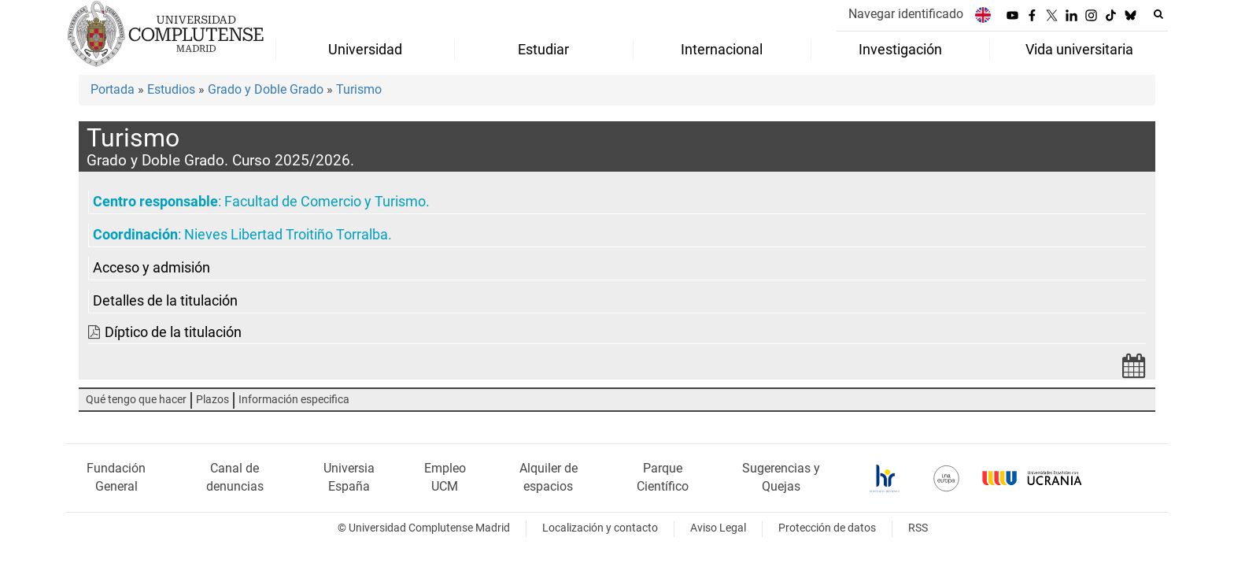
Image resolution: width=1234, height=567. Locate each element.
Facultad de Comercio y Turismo (325, 201)
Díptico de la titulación (173, 332)
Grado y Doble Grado (265, 89)
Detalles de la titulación (165, 301)
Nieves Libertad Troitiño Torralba (286, 235)
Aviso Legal (718, 528)
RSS (918, 528)
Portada (113, 89)
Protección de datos (827, 528)
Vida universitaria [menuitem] (1079, 49)
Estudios (171, 89)
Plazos (212, 399)
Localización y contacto (600, 528)
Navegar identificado (905, 13)
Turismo (359, 89)
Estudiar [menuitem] (543, 49)
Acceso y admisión (151, 268)
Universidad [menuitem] (365, 49)
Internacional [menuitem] (722, 49)
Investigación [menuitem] (900, 49)
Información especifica (293, 399)
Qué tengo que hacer (136, 399)
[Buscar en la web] (1158, 14)
